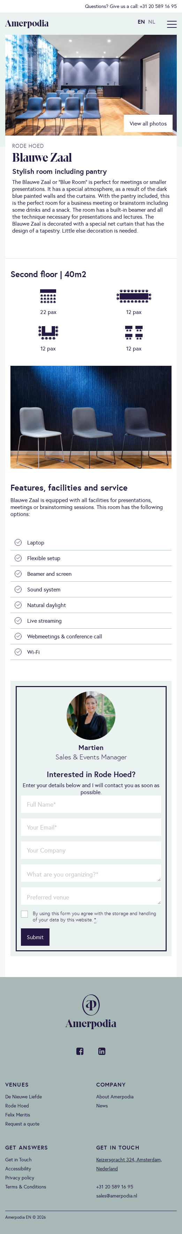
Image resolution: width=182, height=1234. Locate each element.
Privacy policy (19, 1178)
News (102, 1106)
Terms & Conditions (25, 1187)
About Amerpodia (115, 1097)
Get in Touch (18, 1159)
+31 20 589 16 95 (158, 6)
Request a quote (22, 1124)
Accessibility (18, 1169)
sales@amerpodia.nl (116, 1196)
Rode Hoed (17, 1106)
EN (141, 21)
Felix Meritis (17, 1115)
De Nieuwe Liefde (23, 1097)
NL (151, 21)
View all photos (148, 123)
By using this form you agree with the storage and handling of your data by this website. (94, 916)
